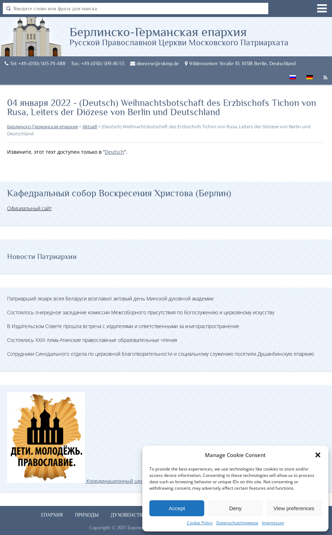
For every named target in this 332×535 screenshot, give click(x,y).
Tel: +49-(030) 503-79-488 (35, 63)
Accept (177, 508)
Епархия (52, 515)
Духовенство (128, 515)
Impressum (273, 523)
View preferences (294, 508)
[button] (317, 454)
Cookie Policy (200, 523)
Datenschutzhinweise (237, 523)
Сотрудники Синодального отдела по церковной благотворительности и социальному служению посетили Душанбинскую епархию (160, 353)
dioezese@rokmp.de (154, 63)
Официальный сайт (29, 208)
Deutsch (114, 151)
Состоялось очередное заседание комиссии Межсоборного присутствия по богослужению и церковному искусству (140, 312)
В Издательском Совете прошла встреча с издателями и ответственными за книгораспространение (123, 326)
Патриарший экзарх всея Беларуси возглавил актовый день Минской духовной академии (110, 298)
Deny (235, 508)
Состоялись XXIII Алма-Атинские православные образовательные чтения (92, 340)
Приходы (87, 515)
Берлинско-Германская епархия (178, 36)
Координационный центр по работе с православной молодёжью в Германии (141, 481)
